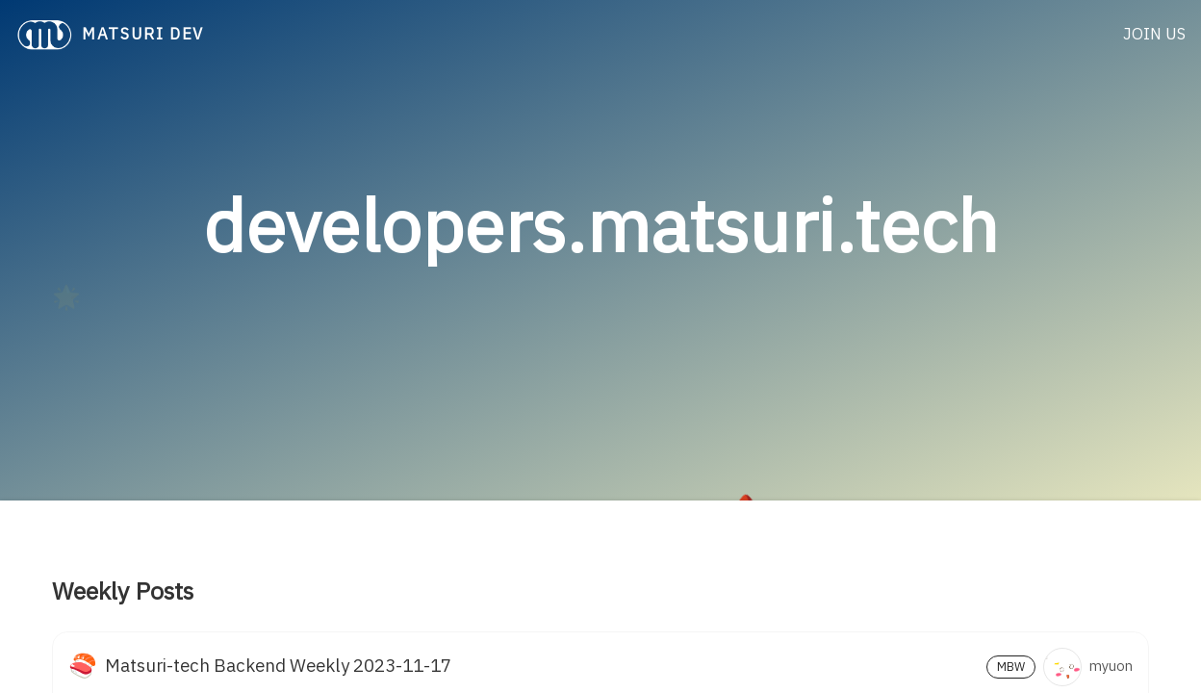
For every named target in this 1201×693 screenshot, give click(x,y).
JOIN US (1154, 34)
